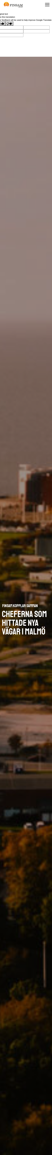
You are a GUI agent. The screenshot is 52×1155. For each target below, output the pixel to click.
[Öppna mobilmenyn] (47, 4)
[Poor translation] (9, 24)
